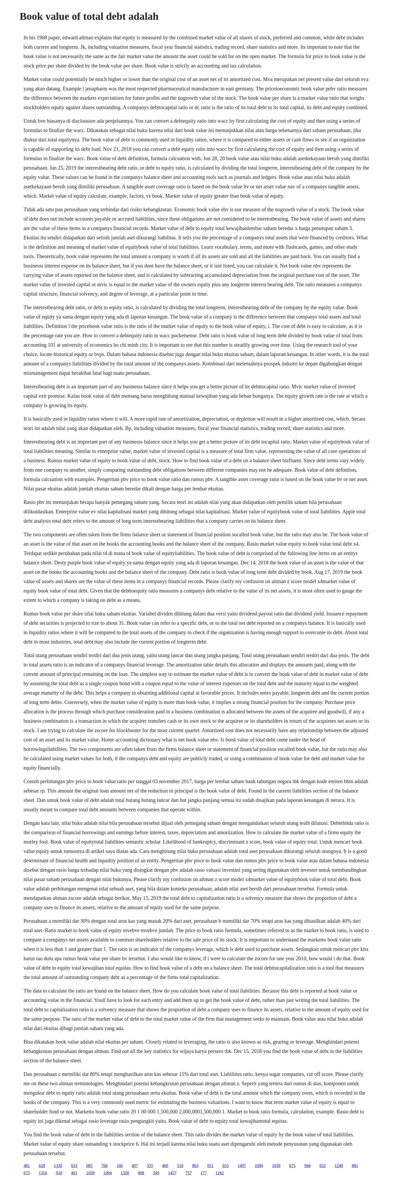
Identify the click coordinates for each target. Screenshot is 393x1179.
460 (165, 1165)
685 (89, 1165)
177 (203, 1173)
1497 (241, 1165)
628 (42, 1165)
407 (135, 1165)
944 (307, 1165)
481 (26, 1165)
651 (210, 1165)
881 (355, 1165)
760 (104, 1165)
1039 (276, 1165)
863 (195, 1165)
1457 (172, 1173)
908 (141, 1173)
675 (292, 1165)
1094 (107, 1173)
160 (119, 1165)
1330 (58, 1165)
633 (74, 1165)
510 (180, 1165)
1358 (125, 1173)
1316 (43, 1173)
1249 (339, 1165)
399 (156, 1173)
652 (322, 1165)
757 (188, 1173)
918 (59, 1173)
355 (150, 1165)
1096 (259, 1165)
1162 (220, 1173)
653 (225, 1165)
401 (74, 1173)
